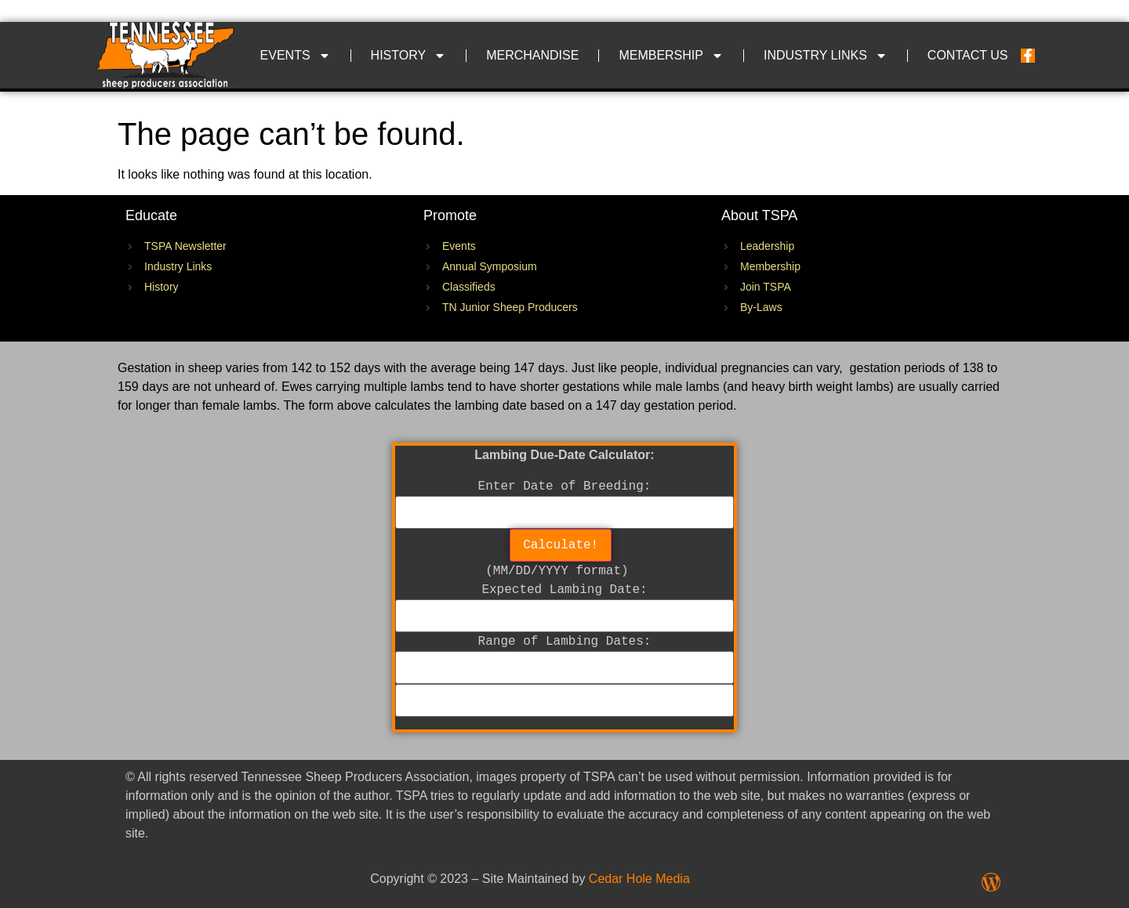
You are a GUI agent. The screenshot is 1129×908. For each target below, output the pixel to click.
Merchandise (532, 55)
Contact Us (968, 55)
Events (295, 55)
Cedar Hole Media (639, 878)
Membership (671, 55)
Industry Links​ (826, 55)
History (409, 55)
